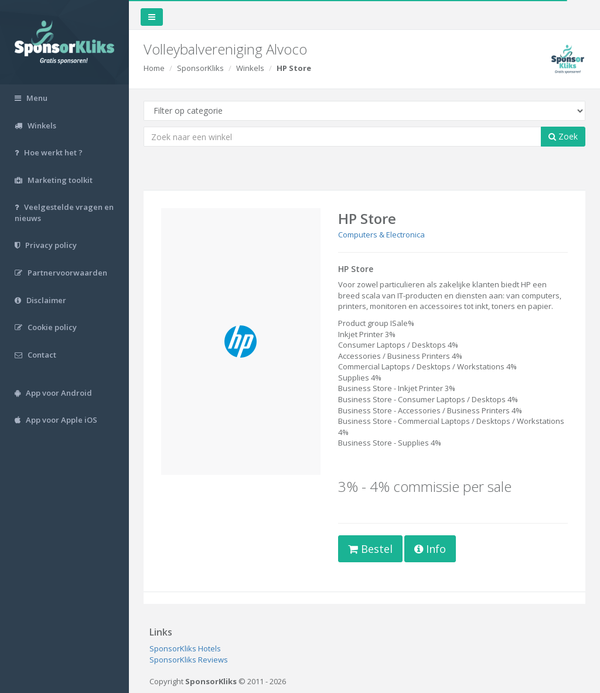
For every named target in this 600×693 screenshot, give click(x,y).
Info (430, 549)
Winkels (250, 68)
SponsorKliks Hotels (185, 648)
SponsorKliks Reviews (188, 659)
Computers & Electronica (381, 234)
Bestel (370, 549)
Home (154, 68)
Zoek (563, 136)
